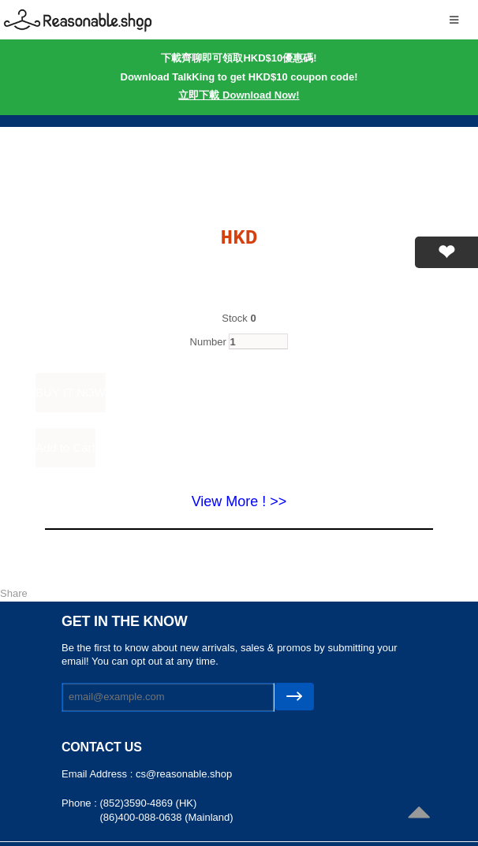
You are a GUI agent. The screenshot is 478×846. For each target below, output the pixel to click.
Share (14, 593)
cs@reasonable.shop (184, 774)
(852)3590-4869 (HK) (147, 803)
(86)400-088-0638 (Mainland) (166, 817)
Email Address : (99, 774)
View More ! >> (239, 501)
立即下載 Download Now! (238, 95)
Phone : (80, 803)
